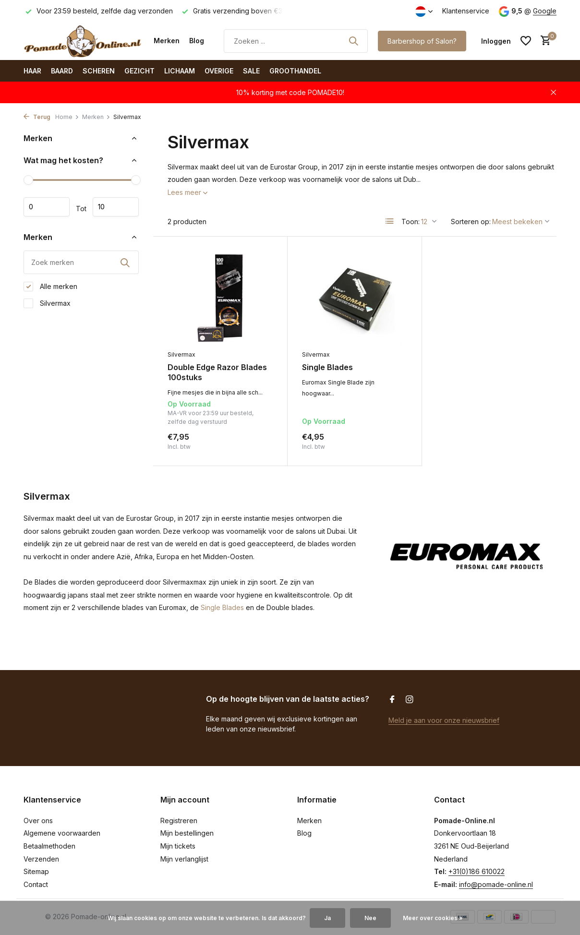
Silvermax (47, 303)
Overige (219, 71)
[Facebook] (392, 700)
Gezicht (139, 71)
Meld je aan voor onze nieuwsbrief (443, 720)
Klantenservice (465, 11)
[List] (390, 221)
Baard (62, 71)
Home (67, 116)
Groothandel (295, 71)
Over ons (38, 820)
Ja (327, 918)
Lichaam (179, 71)
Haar (32, 71)
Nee (370, 918)
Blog (196, 40)
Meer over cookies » (433, 918)
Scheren (99, 71)
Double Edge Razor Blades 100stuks (217, 372)
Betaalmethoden (49, 846)
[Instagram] (409, 700)
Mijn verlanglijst (184, 859)
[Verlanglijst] (525, 41)
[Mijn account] (496, 41)
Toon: (410, 221)
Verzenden (41, 859)
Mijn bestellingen (187, 833)
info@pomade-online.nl (496, 884)
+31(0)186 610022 (476, 871)
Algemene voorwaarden (62, 833)
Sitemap (36, 871)
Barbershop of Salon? (422, 41)
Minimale (47, 206)
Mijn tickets (177, 846)
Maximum (116, 206)
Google (544, 11)
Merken (167, 40)
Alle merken (50, 286)
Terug (37, 116)
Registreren (178, 820)
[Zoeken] (296, 41)
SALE (251, 71)
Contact (36, 884)
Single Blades (327, 367)
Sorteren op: (471, 221)
